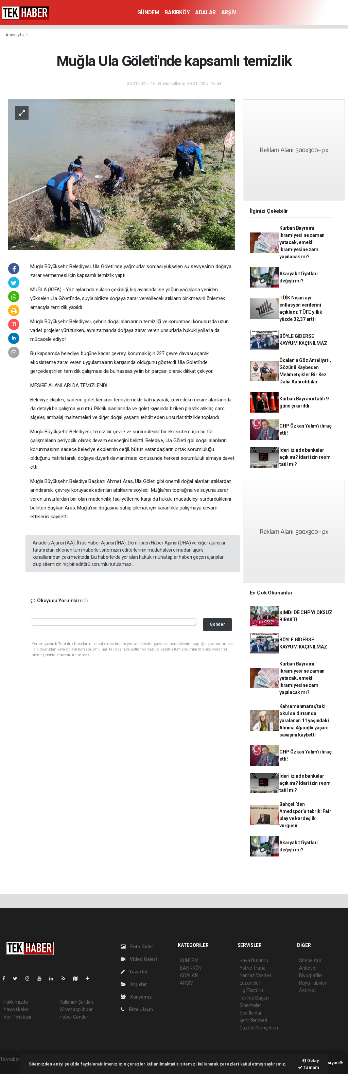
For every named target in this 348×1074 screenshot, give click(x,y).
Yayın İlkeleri (16, 1009)
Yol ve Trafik (252, 968)
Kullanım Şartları (76, 1002)
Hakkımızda (15, 1002)
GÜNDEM (148, 12)
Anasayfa (14, 34)
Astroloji (307, 990)
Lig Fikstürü (251, 990)
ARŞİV (228, 12)
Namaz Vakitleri (256, 975)
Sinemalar (250, 1005)
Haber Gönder (73, 1017)
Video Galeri (139, 959)
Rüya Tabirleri (313, 983)
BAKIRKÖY (177, 12)
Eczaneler (250, 983)
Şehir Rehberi (253, 1020)
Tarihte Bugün (254, 998)
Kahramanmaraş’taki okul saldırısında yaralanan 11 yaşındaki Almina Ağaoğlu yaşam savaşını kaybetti (304, 721)
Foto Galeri (138, 946)
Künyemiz (136, 997)
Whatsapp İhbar (75, 1009)
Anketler (308, 968)
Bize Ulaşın (137, 1009)
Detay (310, 1060)
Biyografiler (311, 975)
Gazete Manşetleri (259, 1027)
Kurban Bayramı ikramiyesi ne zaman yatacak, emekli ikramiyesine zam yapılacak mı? (302, 242)
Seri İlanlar (251, 1013)
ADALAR (205, 12)
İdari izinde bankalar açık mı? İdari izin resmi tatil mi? (305, 457)
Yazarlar (134, 971)
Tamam (308, 1067)
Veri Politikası (17, 1017)
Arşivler (134, 984)
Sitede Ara (310, 960)
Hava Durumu (254, 960)
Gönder (217, 624)
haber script (12, 1066)
